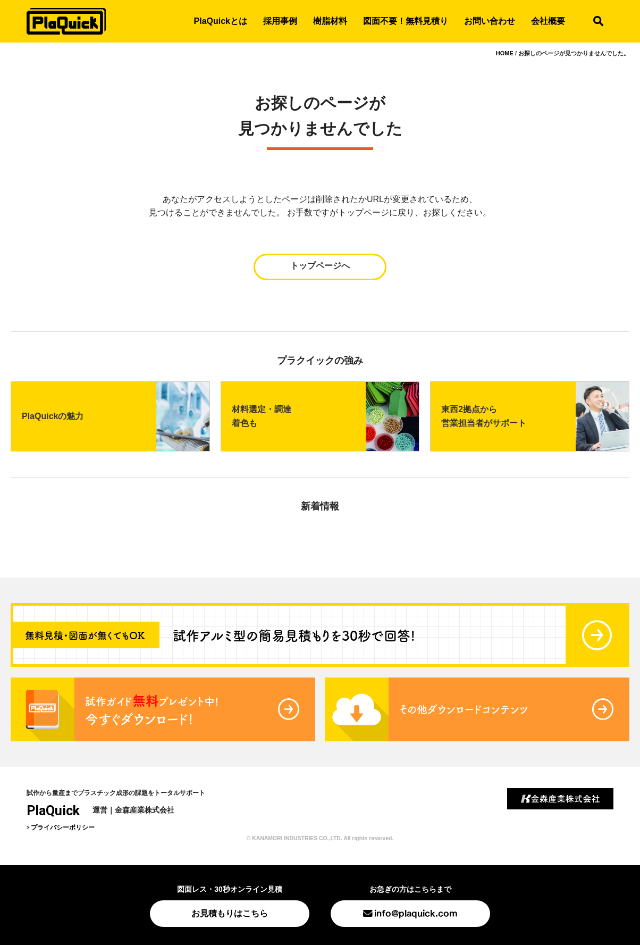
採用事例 (280, 21)
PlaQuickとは (220, 21)
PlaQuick (53, 810)
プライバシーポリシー (63, 827)
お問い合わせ (489, 21)
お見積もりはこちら (229, 913)
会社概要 (548, 21)
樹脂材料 (330, 21)
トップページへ (320, 265)
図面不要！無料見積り (405, 21)
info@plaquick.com (416, 912)
